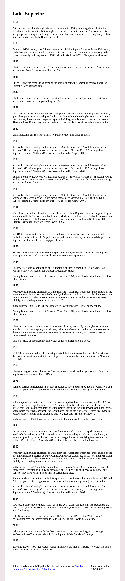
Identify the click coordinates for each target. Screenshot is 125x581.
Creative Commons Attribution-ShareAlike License (48, 568)
